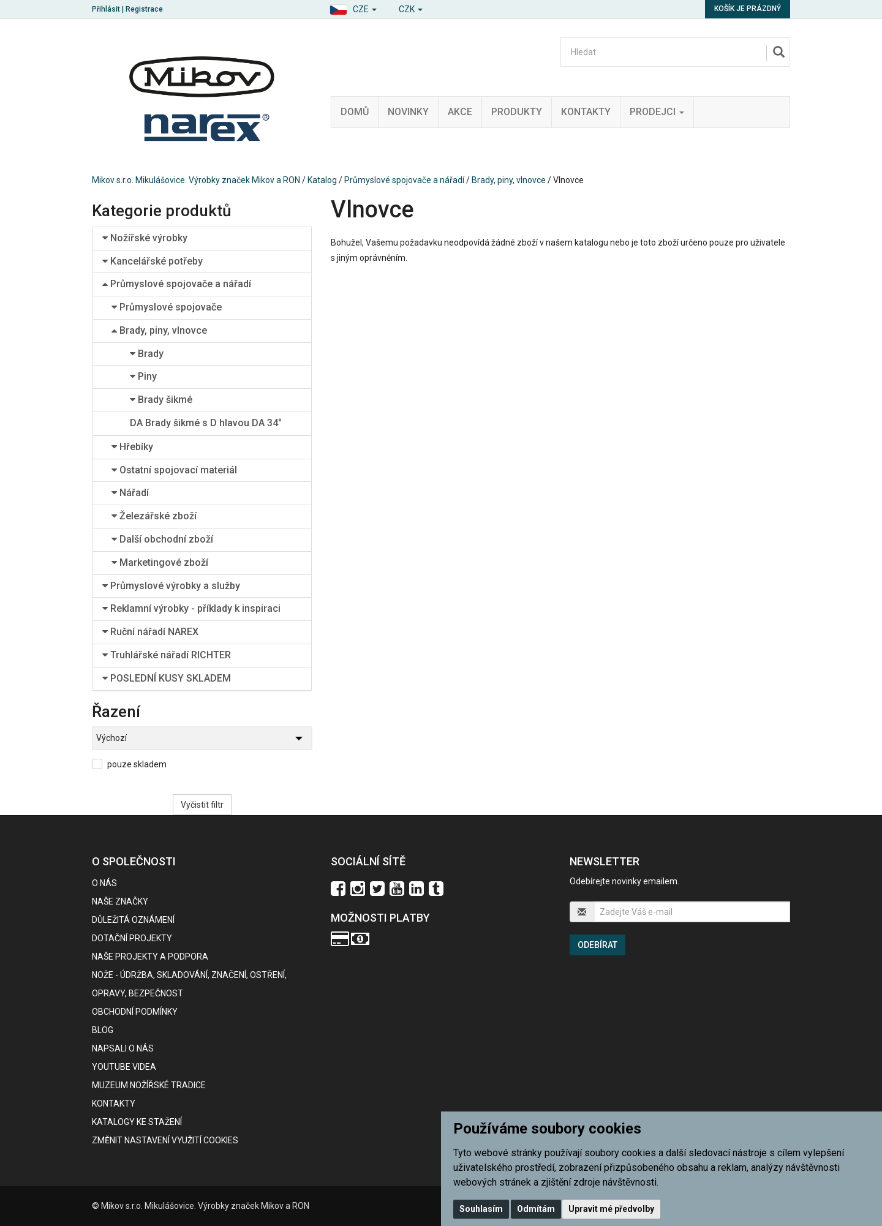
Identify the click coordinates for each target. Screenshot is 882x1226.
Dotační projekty (132, 938)
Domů (355, 112)
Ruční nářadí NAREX (150, 631)
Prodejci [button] (657, 112)
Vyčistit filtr (202, 805)
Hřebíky (132, 447)
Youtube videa (124, 1067)
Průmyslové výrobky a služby (171, 586)
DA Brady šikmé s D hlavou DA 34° (206, 423)
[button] (353, 7)
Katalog (322, 180)
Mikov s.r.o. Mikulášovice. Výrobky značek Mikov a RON (196, 180)
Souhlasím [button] (481, 1209)
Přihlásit (106, 9)
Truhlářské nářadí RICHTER (166, 655)
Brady (147, 353)
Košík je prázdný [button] (747, 8)
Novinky (408, 112)
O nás (104, 883)
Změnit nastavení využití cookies (165, 1140)
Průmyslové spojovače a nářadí (404, 180)
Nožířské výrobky (144, 238)
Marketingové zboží (159, 562)
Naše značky (120, 901)
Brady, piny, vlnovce (509, 180)
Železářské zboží (154, 516)
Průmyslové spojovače (166, 307)
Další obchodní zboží (162, 539)
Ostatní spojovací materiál (174, 470)
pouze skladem (137, 764)
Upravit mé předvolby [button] (611, 1209)
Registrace (144, 9)
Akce (460, 112)
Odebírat (597, 945)
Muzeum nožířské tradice (149, 1085)
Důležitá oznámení (133, 920)
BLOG (102, 1030)
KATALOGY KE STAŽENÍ (137, 1122)
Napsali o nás (123, 1048)
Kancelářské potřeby (152, 261)
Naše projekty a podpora (150, 956)
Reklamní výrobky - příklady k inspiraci (191, 608)
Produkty (516, 112)
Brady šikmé (161, 399)
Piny (143, 376)
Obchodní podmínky (135, 1012)
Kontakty (586, 112)
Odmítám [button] (536, 1209)
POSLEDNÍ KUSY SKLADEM (166, 678)
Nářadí (130, 492)
